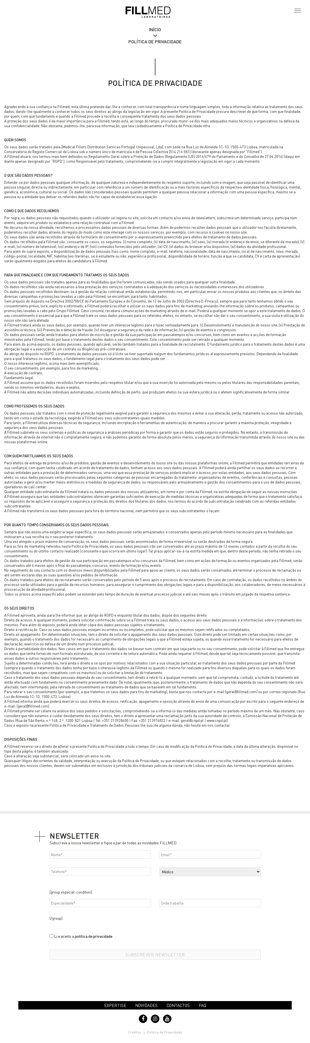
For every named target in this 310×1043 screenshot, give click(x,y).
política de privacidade (93, 936)
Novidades (146, 1005)
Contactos (178, 1005)
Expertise (115, 1005)
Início (155, 29)
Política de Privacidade (164, 1032)
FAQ (202, 1005)
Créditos (134, 1032)
